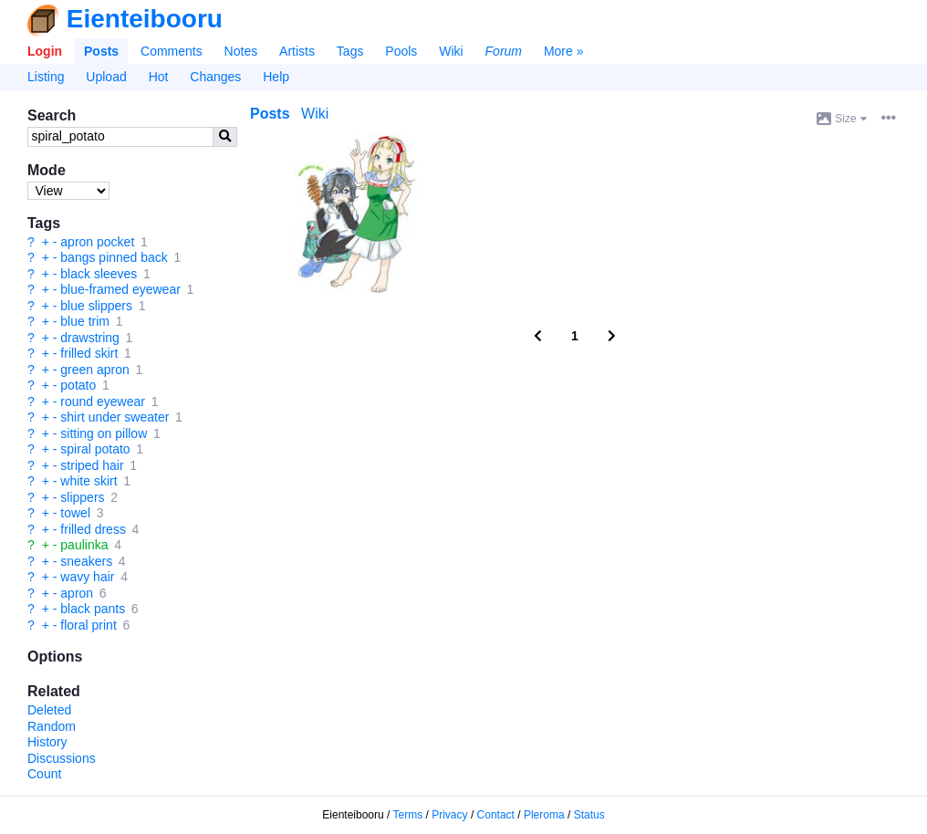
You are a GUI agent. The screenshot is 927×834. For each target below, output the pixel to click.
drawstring (90, 337)
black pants (92, 608)
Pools (401, 51)
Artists (297, 51)
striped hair (91, 465)
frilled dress (93, 529)
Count (44, 773)
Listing (45, 76)
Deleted (49, 710)
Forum (503, 51)
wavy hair (87, 576)
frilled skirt (89, 353)
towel (75, 513)
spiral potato (95, 449)
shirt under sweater (114, 417)
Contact (496, 814)
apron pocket (97, 242)
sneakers (86, 561)
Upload (106, 76)
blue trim (84, 321)
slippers (82, 497)
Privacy (449, 814)
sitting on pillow (103, 433)
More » (564, 51)
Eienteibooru (145, 19)
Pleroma (544, 814)
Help (276, 76)
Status (589, 814)
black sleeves (98, 273)
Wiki (451, 51)
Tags (350, 51)
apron (76, 593)
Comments (172, 51)
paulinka (84, 544)
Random (51, 726)
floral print (88, 625)
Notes (241, 51)
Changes (215, 76)
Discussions (61, 758)
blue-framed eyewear (120, 289)
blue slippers (96, 305)
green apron (95, 369)
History (47, 742)
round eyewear (102, 401)
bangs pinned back (114, 257)
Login (44, 51)
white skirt (88, 481)
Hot (159, 76)
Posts (101, 51)
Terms (408, 814)
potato (78, 385)
